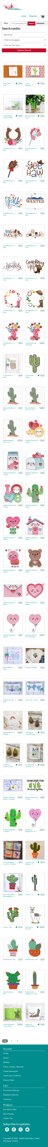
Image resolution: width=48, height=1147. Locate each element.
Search (31, 23)
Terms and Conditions (12, 1075)
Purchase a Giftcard (11, 1090)
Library (6, 1058)
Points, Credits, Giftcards (13, 1067)
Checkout (7, 1099)
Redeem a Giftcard (10, 1095)
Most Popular (8, 1114)
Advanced (40, 23)
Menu (6, 23)
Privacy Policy (8, 1080)
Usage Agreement (10, 1071)
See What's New (10, 1109)
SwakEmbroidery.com (21, 8)
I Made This (8, 1118)
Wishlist (6, 1062)
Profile (5, 1053)
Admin (15, 1141)
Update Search (24, 50)
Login (23, 16)
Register (33, 16)
